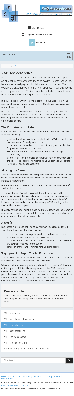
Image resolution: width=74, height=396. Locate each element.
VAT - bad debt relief (14, 325)
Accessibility (27, 376)
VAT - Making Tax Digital (16, 343)
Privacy (45, 376)
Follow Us (37, 43)
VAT (15, 66)
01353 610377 (37, 28)
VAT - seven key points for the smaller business (27, 349)
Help (50, 376)
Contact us (10, 376)
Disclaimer (37, 376)
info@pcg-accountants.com (37, 35)
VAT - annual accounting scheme (19, 319)
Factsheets (6, 66)
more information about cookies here (14, 385)
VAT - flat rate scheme (15, 337)
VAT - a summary (12, 313)
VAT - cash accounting (14, 331)
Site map (19, 376)
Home (3, 376)
